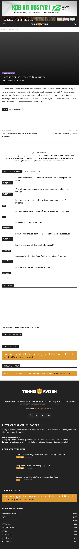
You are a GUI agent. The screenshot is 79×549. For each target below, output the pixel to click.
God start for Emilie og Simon (65, 134)
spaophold (65, 442)
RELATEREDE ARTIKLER (12, 172)
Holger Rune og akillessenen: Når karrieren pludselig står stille (42, 211)
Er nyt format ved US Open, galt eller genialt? (34, 245)
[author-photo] (39, 149)
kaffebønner (6, 442)
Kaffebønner (7, 327)
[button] (4, 24)
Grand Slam (6, 251)
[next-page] (7, 278)
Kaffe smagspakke (32, 327)
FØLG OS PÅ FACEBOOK (12, 334)
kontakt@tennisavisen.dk (18, 357)
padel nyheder (40, 430)
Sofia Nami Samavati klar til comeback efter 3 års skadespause (42, 234)
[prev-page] (3, 278)
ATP (4, 206)
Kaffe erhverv (19, 327)
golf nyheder (67, 430)
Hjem (3, 29)
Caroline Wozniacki (15, 109)
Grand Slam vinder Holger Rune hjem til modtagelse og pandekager (40, 455)
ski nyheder (20, 432)
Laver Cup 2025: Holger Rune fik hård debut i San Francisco (41, 256)
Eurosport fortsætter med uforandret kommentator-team (37, 477)
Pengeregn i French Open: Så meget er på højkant (34, 466)
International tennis (13, 29)
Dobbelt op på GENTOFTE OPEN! (29, 222)
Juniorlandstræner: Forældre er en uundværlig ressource (19, 135)
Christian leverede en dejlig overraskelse (32, 267)
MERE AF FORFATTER (32, 172)
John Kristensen (9, 81)
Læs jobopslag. (63, 373)
